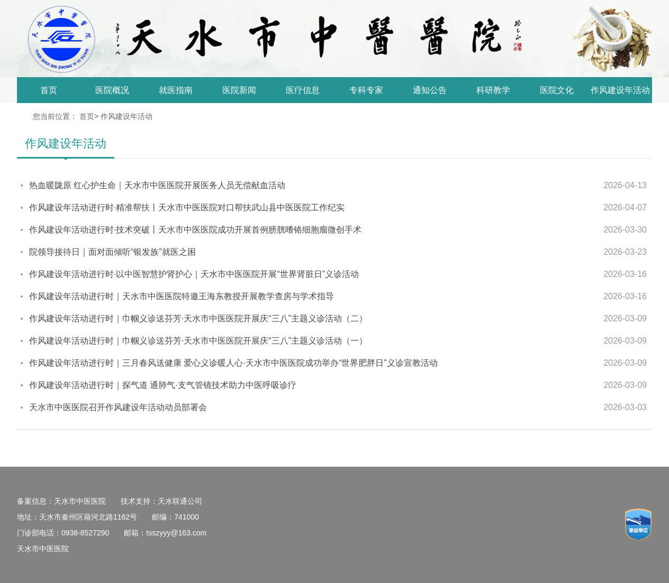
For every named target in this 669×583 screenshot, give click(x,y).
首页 (48, 90)
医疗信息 (303, 90)
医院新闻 (239, 90)
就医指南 (176, 90)
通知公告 (430, 90)
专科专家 (366, 90)
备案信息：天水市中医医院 (61, 501)
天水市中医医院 (43, 548)
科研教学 (493, 90)
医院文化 (557, 90)
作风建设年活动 (620, 90)
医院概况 (112, 90)
